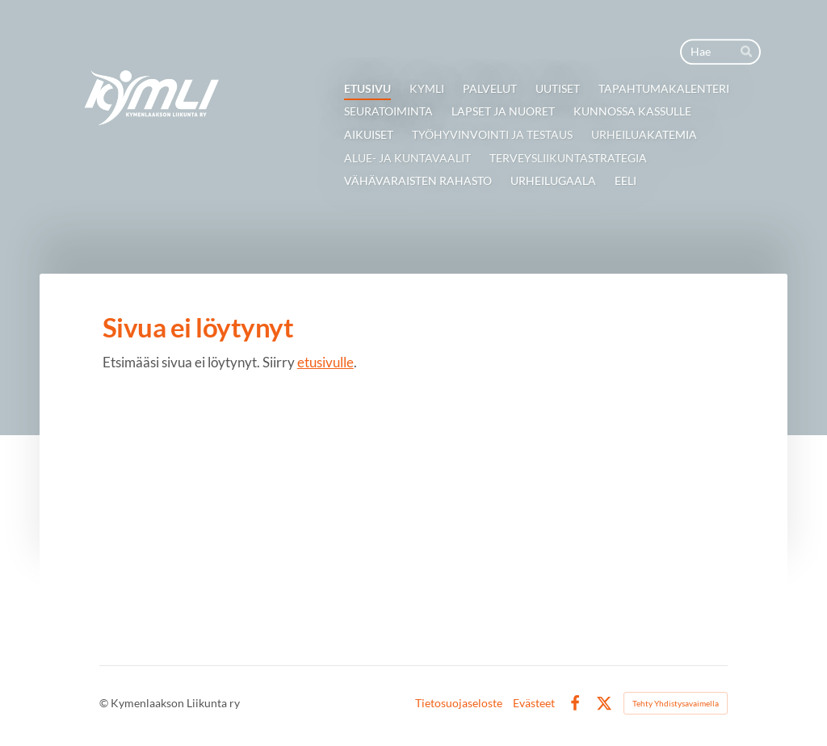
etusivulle (325, 362)
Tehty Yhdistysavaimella (675, 703)
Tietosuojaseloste (458, 703)
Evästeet (534, 703)
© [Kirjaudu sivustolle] (105, 703)
